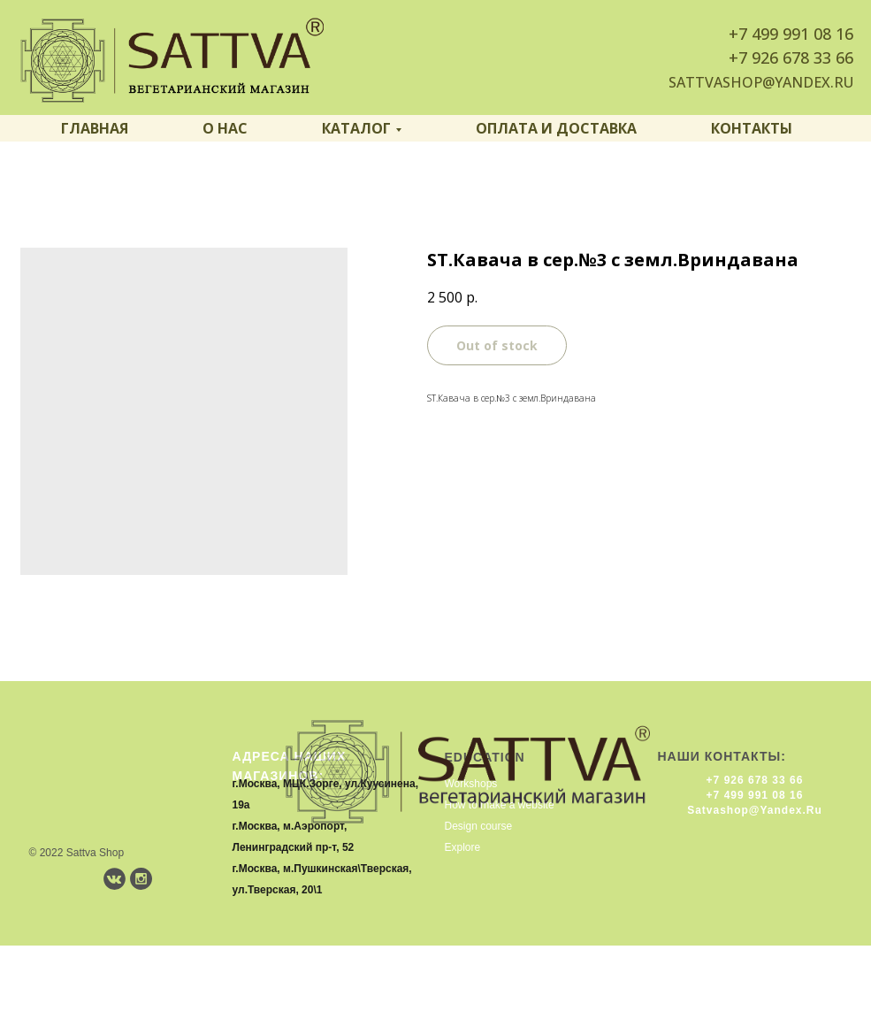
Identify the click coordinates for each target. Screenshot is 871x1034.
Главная (94, 128)
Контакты (751, 128)
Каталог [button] (356, 128)
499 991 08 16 (802, 33)
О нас (225, 128)
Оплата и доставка (556, 128)
